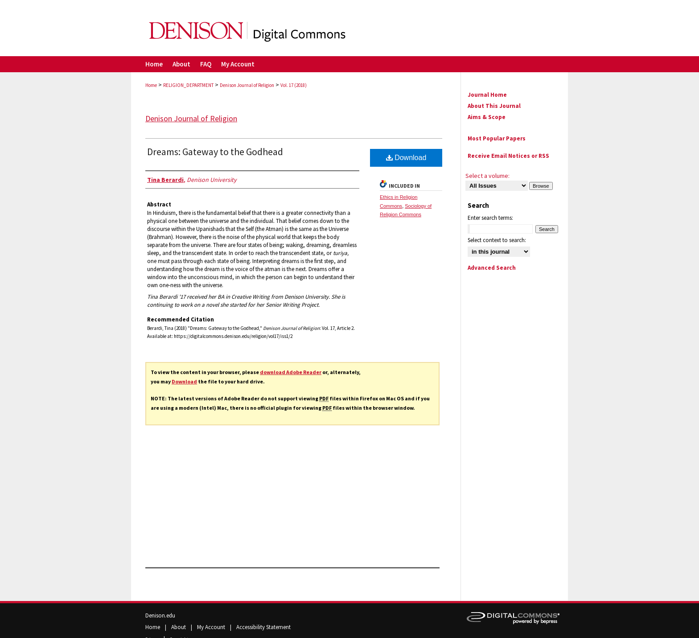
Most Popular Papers (497, 138)
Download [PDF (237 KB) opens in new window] (406, 157)
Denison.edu (160, 615)
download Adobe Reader (290, 372)
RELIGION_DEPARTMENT (188, 85)
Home (151, 85)
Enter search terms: (490, 218)
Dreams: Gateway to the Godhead (215, 151)
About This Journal (494, 106)
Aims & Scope (487, 117)
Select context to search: (497, 240)
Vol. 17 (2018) (293, 85)
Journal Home (487, 95)
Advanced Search (492, 268)
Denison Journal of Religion (247, 85)
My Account (211, 627)
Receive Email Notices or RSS (508, 156)
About (179, 627)
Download (184, 381)
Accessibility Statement (263, 627)
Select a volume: (487, 176)
